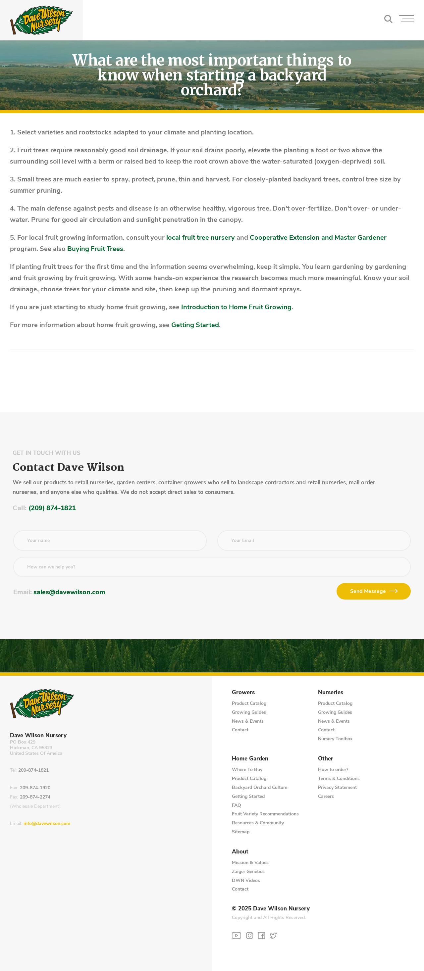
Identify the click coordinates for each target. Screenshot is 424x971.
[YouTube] (236, 935)
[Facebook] (261, 935)
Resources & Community (258, 823)
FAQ (236, 805)
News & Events (248, 721)
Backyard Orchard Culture (259, 787)
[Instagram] (249, 935)
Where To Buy (247, 769)
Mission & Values (250, 862)
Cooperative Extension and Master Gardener (318, 237)
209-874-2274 (35, 797)
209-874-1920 (35, 788)
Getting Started (195, 324)
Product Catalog (249, 703)
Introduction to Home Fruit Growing (236, 307)
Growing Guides (249, 712)
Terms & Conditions (339, 778)
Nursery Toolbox (335, 739)
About (240, 852)
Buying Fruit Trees (95, 248)
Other (325, 758)
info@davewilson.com (47, 824)
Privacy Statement (337, 787)
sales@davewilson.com (69, 592)
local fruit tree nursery (200, 237)
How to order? (333, 769)
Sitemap (240, 832)
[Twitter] (273, 935)
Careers (326, 796)
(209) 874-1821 (52, 508)
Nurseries (330, 692)
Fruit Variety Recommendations (265, 814)
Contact (240, 730)
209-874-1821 (33, 770)
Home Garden (250, 758)
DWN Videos (246, 880)
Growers (243, 692)
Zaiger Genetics (248, 871)
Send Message (368, 591)
